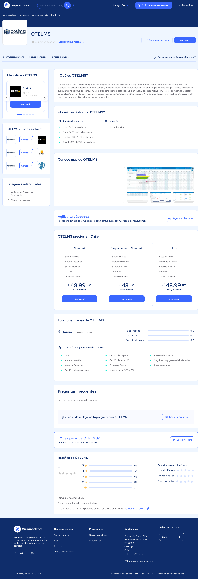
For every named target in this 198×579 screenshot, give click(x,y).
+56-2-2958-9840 (133, 553)
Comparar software (157, 40)
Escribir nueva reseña (72, 42)
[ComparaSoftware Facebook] (27, 553)
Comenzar (79, 299)
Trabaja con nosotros (64, 551)
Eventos (58, 546)
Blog (56, 540)
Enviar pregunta (176, 417)
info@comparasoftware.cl (138, 561)
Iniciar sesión (185, 5)
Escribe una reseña (137, 508)
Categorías (121, 5)
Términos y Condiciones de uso (169, 573)
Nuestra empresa (63, 529)
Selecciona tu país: (169, 527)
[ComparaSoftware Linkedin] (16, 553)
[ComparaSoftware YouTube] (21, 553)
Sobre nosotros (61, 535)
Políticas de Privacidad (121, 573)
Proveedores (96, 529)
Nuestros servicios (98, 535)
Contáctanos (131, 529)
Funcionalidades (60, 56)
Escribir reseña (182, 440)
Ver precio (185, 40)
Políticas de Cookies (143, 573)
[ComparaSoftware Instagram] (32, 553)
